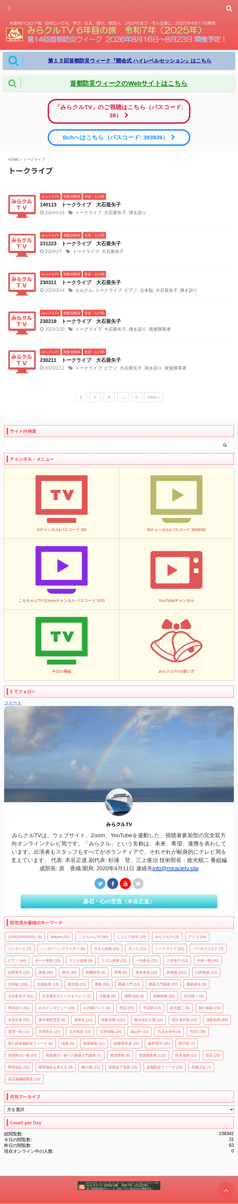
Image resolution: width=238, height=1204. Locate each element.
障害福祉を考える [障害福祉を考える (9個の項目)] (56, 1067)
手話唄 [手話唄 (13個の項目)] (152, 1008)
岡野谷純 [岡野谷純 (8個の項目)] (134, 996)
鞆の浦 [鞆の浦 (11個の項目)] (91, 1067)
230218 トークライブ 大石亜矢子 (80, 321)
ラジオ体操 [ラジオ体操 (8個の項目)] (81, 960)
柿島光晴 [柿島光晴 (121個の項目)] (113, 1020)
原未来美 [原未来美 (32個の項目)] (146, 972)
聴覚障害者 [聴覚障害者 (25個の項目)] (126, 1043)
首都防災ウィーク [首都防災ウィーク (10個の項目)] (165, 1067)
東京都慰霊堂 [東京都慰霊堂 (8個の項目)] (52, 1020)
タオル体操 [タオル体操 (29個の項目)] (106, 949)
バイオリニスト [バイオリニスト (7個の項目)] (208, 949)
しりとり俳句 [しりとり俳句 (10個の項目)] (131, 937)
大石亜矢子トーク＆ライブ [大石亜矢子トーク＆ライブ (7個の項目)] (66, 996)
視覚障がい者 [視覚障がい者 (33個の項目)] (22, 1055)
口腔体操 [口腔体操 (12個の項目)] (206, 972)
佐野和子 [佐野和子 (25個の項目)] (19, 972)
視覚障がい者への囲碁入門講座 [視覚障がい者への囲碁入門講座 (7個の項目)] (73, 1055)
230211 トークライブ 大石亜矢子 (80, 360)
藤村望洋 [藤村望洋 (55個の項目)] (159, 1043)
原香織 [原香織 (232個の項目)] (176, 972)
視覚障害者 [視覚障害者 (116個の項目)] (152, 1055)
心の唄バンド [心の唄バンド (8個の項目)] (96, 1008)
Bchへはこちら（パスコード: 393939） (119, 137)
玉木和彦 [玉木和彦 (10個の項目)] (80, 1032)
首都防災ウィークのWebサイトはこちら (129, 83)
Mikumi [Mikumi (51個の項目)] (60, 937)
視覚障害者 (160, 329)
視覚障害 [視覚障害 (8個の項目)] (120, 1055)
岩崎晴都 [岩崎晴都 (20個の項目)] (164, 996)
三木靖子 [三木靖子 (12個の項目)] (177, 960)
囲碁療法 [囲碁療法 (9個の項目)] (196, 984)
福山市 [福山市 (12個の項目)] (140, 1032)
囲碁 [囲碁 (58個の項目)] (102, 984)
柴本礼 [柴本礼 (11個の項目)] (83, 1020)
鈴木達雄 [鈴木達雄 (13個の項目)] (186, 1055)
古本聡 (146, 290)
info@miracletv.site (176, 868)
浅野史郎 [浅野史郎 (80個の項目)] (217, 1020)
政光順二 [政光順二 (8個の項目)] (180, 1008)
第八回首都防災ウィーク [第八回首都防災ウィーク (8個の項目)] (30, 1043)
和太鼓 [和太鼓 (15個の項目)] (77, 984)
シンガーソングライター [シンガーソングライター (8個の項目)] (62, 949)
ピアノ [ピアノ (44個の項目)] (17, 960)
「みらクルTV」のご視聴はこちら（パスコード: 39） (119, 111)
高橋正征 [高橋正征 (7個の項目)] (201, 1067)
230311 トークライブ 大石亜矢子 (80, 282)
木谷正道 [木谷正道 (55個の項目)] (19, 1020)
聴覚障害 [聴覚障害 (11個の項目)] (94, 1043)
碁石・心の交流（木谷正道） (119, 901)
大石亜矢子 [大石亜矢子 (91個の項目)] (20, 996)
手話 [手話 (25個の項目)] (126, 1008)
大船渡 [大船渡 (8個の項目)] (107, 996)
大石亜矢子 (115, 212)
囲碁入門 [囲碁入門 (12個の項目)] (129, 984)
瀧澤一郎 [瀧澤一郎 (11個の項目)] (19, 1032)
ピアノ (130, 290)
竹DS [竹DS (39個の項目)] (198, 1032)
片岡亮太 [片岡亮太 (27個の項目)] (49, 1032)
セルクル (84, 290)
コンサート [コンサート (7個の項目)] (19, 949)
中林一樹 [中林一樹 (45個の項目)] (208, 960)
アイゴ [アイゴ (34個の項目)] (197, 937)
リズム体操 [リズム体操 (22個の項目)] (114, 960)
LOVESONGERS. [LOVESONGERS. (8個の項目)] (25, 937)
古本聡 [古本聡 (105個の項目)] (18, 984)
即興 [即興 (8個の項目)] (120, 972)
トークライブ (88, 212)
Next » (153, 397)
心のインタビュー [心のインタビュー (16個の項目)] (57, 1008)
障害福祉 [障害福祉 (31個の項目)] (19, 1067)
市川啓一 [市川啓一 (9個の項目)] (194, 996)
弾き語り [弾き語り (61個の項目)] (19, 1008)
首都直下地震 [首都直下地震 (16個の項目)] (123, 1067)
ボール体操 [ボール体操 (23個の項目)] (47, 960)
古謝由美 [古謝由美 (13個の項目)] (48, 984)
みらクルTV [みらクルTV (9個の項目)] (167, 937)
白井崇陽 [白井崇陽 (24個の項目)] (111, 1032)
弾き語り (137, 212)
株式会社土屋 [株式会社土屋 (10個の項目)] (148, 1020)
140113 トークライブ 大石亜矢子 (80, 205)
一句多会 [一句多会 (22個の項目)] (147, 960)
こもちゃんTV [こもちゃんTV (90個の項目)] (93, 937)
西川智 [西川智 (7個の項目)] (186, 1043)
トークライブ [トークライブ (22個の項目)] (169, 949)
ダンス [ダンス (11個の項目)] (137, 949)
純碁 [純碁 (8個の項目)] (68, 1043)
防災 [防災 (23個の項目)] (213, 1055)
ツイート (13, 703)
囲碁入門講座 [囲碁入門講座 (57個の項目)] (163, 984)
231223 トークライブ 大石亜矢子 (80, 243)
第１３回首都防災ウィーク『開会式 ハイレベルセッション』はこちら (130, 61)
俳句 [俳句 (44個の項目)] (69, 972)
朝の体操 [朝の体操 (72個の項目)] (209, 1008)
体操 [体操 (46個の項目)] (46, 972)
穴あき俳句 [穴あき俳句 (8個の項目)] (169, 1032)
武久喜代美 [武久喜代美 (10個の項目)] (184, 1020)
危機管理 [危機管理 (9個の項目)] (96, 972)
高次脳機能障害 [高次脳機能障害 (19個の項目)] (24, 1079)
